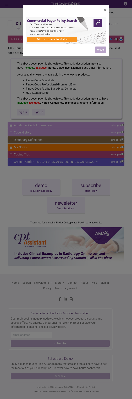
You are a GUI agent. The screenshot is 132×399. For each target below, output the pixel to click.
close (100, 49)
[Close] (105, 10)
